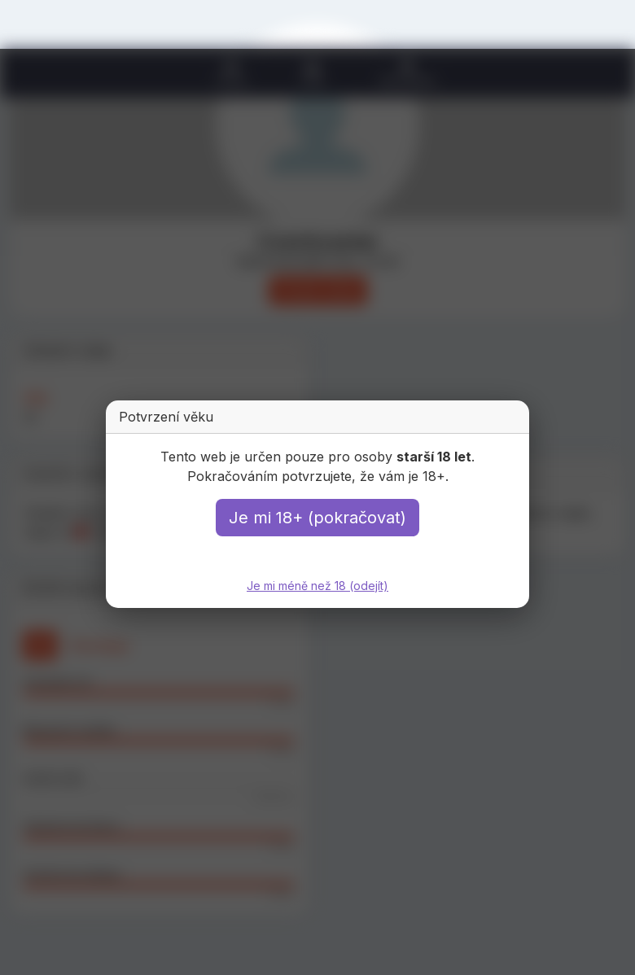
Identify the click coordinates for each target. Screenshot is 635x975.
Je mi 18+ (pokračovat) (317, 517)
